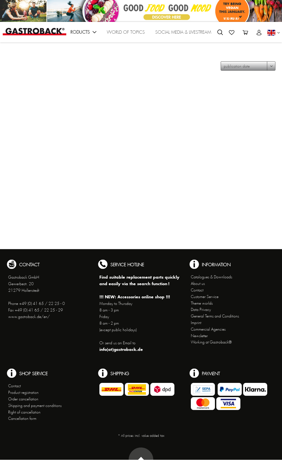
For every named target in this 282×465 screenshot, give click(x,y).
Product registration (23, 392)
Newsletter (199, 335)
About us (198, 283)
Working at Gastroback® (211, 342)
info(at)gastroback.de (121, 349)
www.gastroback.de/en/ (29, 316)
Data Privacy (201, 309)
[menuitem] (82, 33)
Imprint (196, 322)
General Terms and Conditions (215, 316)
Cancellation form (22, 418)
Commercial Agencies (208, 329)
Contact (197, 290)
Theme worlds (202, 303)
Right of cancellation (24, 412)
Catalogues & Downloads (211, 277)
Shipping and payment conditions (35, 405)
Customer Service (204, 296)
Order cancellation (23, 399)
